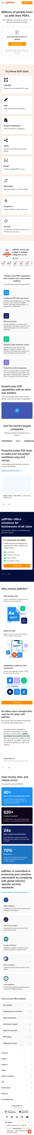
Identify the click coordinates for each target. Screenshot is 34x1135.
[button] (2, 2)
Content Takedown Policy (21, 1130)
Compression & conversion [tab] (17, 1011)
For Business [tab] (17, 1088)
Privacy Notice (10, 1130)
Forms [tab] (17, 1070)
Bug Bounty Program (12, 1132)
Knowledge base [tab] (17, 1099)
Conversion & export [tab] (17, 1024)
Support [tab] (17, 1058)
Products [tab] (17, 1093)
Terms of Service (17, 1128)
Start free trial (17, 565)
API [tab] (17, 1082)
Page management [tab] (17, 1018)
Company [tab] (17, 1053)
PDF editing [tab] (17, 1037)
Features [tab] (17, 1064)
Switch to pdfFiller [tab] (17, 1076)
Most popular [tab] (17, 1005)
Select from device (17, 44)
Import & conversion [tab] (17, 1030)
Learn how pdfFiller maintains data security (15, 892)
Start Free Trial (27, 2)
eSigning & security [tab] (17, 1043)
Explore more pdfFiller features (11, 470)
